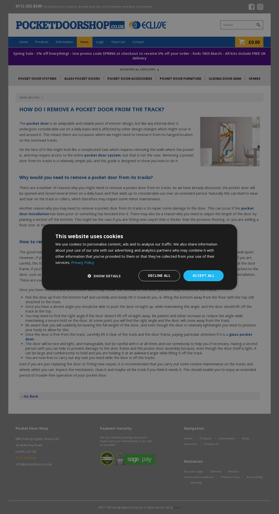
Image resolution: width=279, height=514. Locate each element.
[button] (104, 276)
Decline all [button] (159, 275)
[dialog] (139, 257)
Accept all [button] (203, 275)
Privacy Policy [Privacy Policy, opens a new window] (82, 262)
